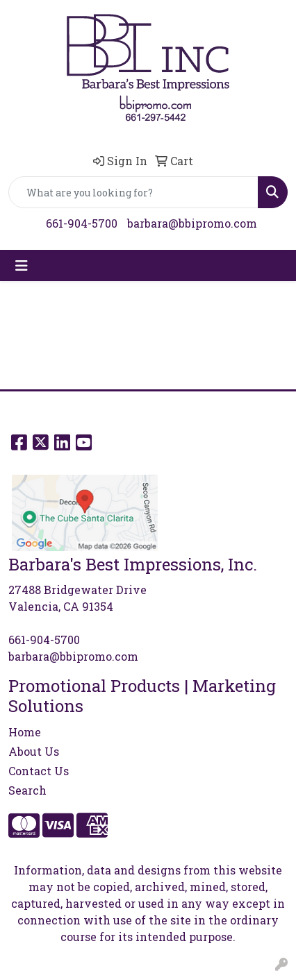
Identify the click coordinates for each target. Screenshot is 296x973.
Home (24, 732)
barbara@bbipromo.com (192, 223)
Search (27, 790)
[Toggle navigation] (21, 265)
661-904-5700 (81, 223)
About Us (33, 751)
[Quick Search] (133, 192)
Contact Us (38, 770)
